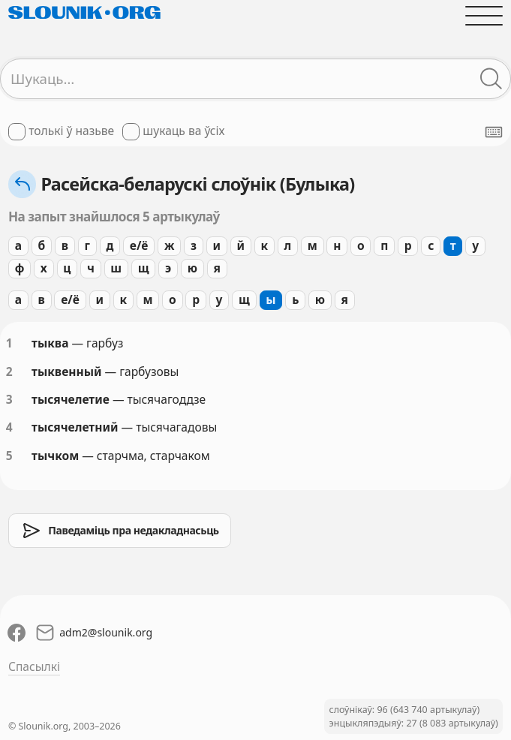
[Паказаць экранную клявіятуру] (494, 132)
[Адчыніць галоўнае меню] (484, 16)
